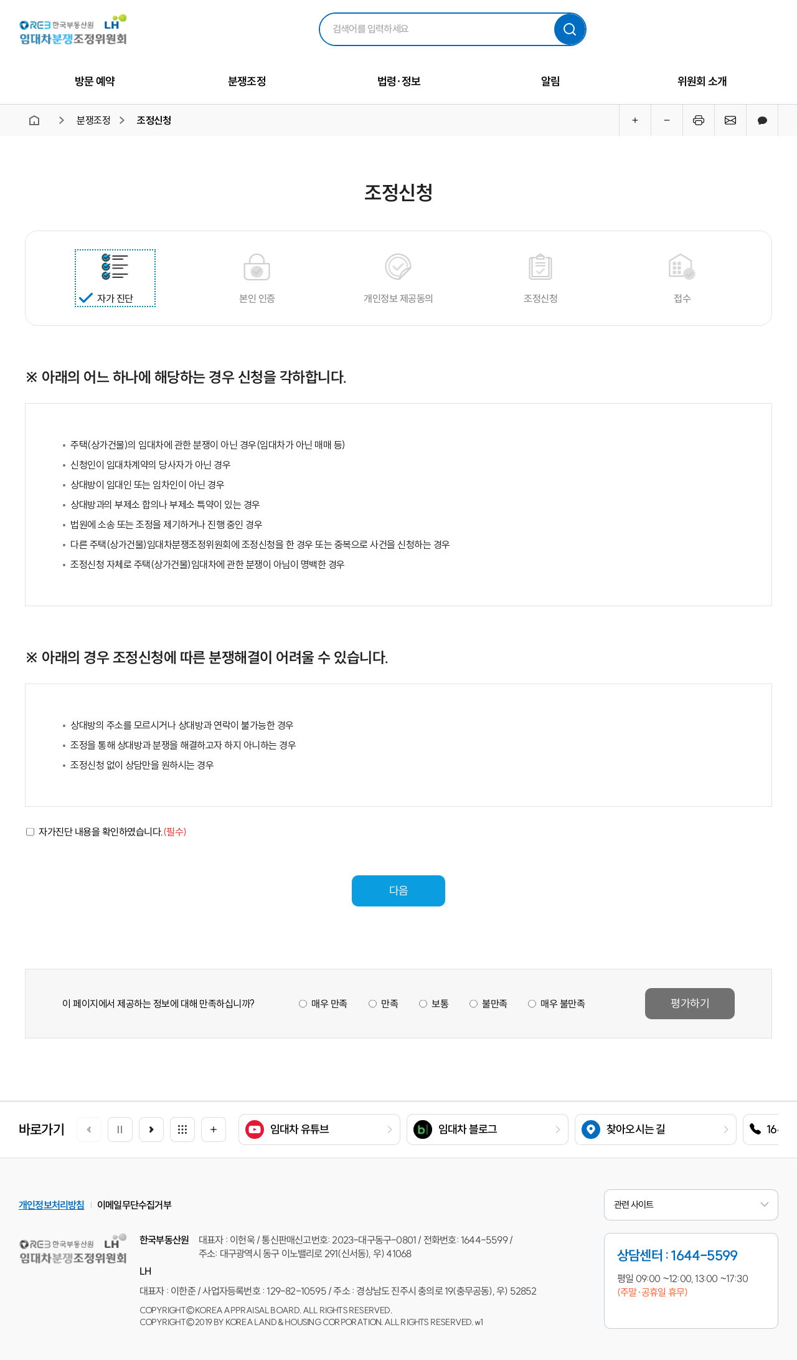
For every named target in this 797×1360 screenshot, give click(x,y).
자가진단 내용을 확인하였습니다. (113, 832)
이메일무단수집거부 (134, 1205)
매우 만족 (329, 1004)
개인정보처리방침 (52, 1205)
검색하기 (570, 29)
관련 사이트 (691, 1204)
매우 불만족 (562, 1004)
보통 (439, 1004)
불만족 (494, 1004)
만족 (388, 1004)
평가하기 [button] (690, 1003)
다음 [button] (398, 890)
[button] (151, 1129)
